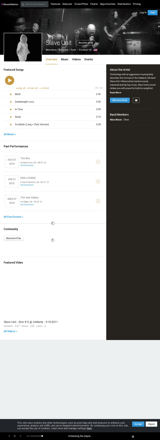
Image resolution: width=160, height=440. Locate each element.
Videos (76, 59)
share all (32, 88)
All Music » (10, 134)
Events (88, 59)
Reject (151, 424)
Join (152, 12)
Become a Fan (86, 43)
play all (22, 88)
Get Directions (27, 165)
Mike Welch (116, 119)
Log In (143, 12)
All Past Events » (13, 217)
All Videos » (10, 331)
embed (44, 88)
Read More (115, 92)
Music (64, 59)
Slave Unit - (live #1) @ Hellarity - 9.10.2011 (31, 322)
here (89, 428)
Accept (138, 424)
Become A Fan (13, 238)
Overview (51, 59)
